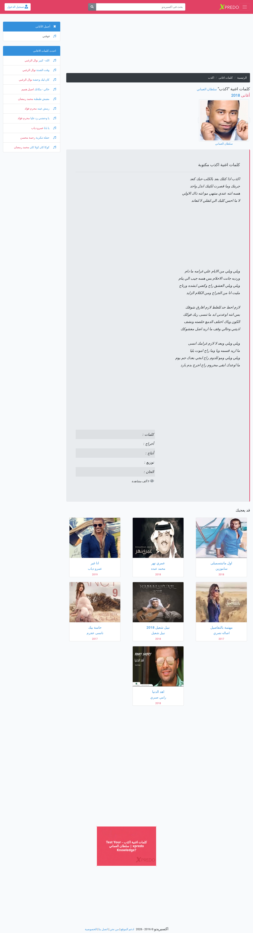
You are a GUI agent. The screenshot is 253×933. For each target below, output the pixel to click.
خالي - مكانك (45, 89)
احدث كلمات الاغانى (44, 51)
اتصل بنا (103, 929)
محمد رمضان (25, 99)
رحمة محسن (27, 137)
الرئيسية (242, 77)
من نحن (114, 929)
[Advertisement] (158, 45)
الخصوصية (91, 929)
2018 (240, 95)
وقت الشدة (46, 70)
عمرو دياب (37, 128)
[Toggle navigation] (244, 7)
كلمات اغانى (226, 77)
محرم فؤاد (31, 108)
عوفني (49, 36)
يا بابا (49, 128)
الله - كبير (47, 60)
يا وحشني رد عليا (43, 118)
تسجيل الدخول (17, 7)
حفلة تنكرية (45, 137)
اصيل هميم (27, 89)
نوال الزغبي (31, 60)
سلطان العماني (207, 89)
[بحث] (92, 7)
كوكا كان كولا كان (42, 147)
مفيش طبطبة (44, 99)
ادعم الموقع (127, 929)
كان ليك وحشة (44, 79)
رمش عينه (46, 108)
